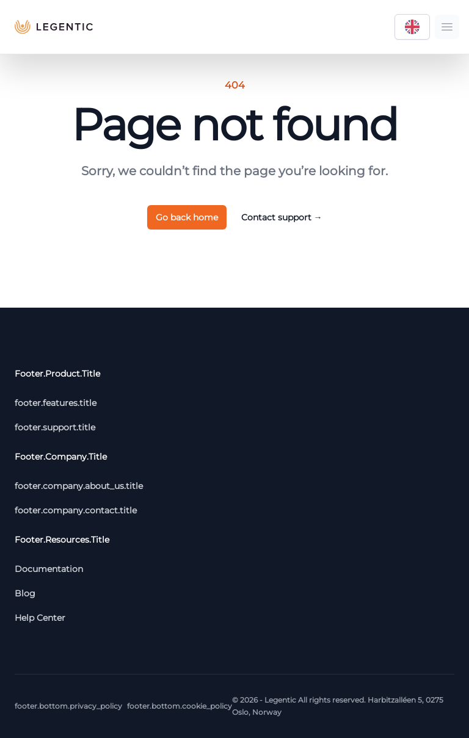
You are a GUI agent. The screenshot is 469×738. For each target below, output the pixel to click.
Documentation (49, 568)
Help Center (40, 617)
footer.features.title (55, 402)
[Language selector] (412, 27)
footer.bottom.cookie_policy (179, 706)
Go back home (187, 217)
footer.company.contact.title (76, 510)
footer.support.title (55, 427)
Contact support (281, 217)
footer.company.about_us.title (79, 485)
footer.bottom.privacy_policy (68, 706)
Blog (25, 593)
